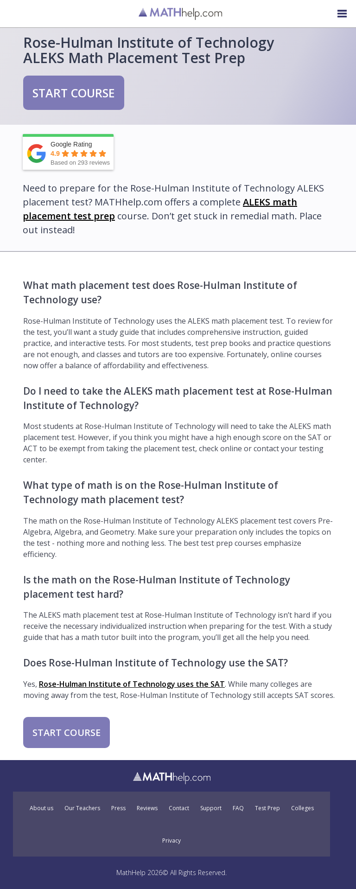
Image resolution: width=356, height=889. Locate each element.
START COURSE (73, 93)
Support (211, 808)
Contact (179, 808)
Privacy (171, 840)
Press (118, 808)
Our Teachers (82, 808)
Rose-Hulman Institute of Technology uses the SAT (132, 684)
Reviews (147, 808)
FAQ (238, 808)
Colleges (302, 808)
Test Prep (267, 808)
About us (41, 808)
